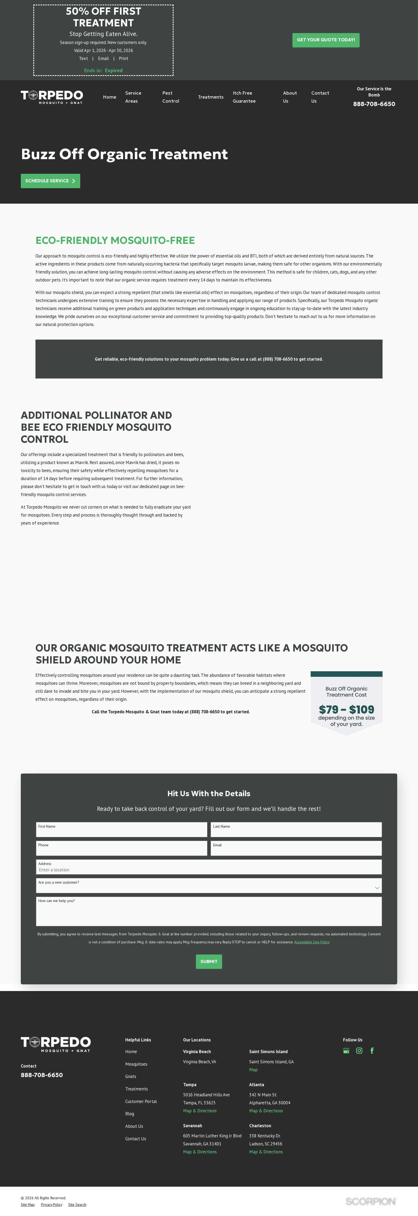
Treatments (136, 1035)
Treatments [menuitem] (211, 97)
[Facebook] (372, 997)
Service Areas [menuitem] (133, 97)
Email (103, 58)
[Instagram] (359, 997)
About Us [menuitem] (290, 97)
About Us (134, 1073)
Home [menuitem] (109, 97)
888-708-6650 (374, 104)
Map (253, 1016)
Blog (129, 1060)
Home (131, 998)
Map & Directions (200, 1057)
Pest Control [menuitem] (170, 97)
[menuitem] (28, 1151)
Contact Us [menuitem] (320, 97)
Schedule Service (50, 181)
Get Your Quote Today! (326, 40)
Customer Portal (141, 1048)
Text (83, 58)
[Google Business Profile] (346, 997)
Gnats (130, 1023)
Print (123, 58)
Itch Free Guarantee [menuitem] (244, 97)
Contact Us (135, 1085)
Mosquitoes (136, 1011)
